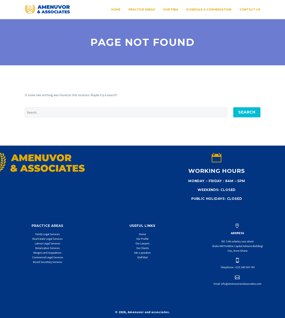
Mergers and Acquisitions (47, 252)
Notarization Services (47, 248)
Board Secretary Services (47, 262)
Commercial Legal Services (47, 257)
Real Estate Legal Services (47, 239)
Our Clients (142, 248)
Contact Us (249, 9)
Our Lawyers (142, 243)
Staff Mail (142, 257)
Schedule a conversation (208, 9)
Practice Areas (142, 9)
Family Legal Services (47, 234)
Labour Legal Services (47, 243)
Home (115, 9)
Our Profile (142, 239)
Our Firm (170, 9)
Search (246, 112)
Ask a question (142, 252)
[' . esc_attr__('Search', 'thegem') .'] (126, 112)
